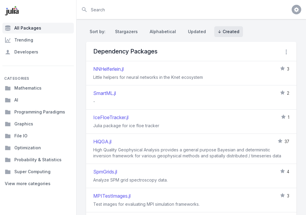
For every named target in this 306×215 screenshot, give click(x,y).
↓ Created (228, 31)
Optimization (23, 148)
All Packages (23, 28)
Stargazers (126, 31)
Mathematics (23, 88)
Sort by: (99, 31)
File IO (16, 136)
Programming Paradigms (35, 112)
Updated (197, 31)
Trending (19, 40)
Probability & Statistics (33, 160)
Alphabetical (163, 31)
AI (11, 100)
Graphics (19, 124)
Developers (21, 52)
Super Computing (28, 172)
